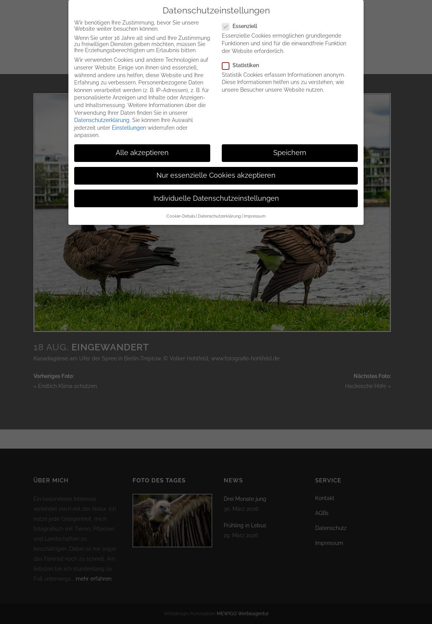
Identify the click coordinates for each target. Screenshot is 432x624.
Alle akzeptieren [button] (142, 148)
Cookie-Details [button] (180, 211)
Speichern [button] (289, 148)
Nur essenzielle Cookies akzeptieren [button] (216, 171)
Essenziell (243, 22)
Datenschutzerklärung (102, 115)
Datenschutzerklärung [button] (219, 211)
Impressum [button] (255, 211)
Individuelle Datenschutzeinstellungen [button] (216, 194)
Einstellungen (129, 123)
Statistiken (244, 61)
